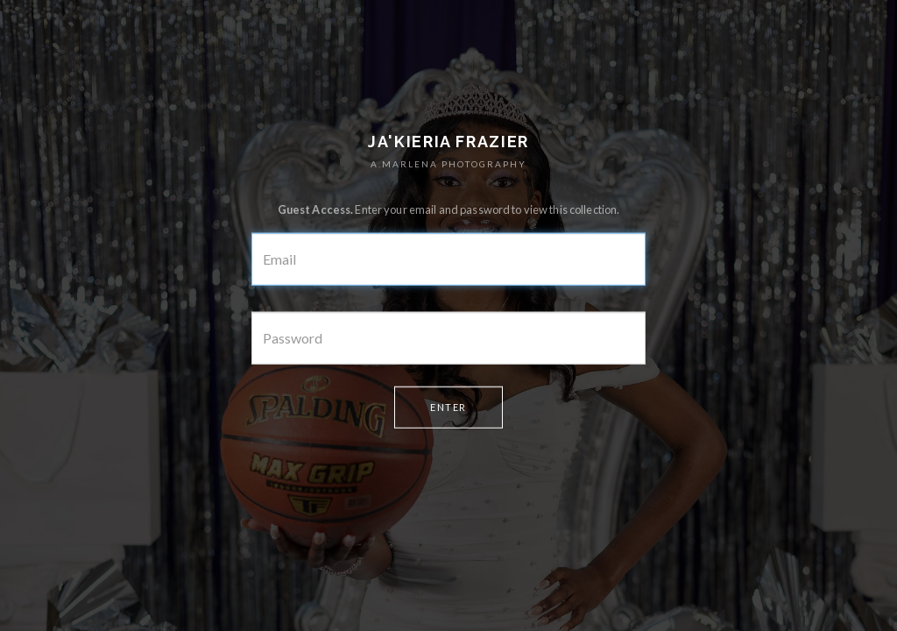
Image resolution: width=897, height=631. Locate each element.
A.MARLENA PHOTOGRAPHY (448, 164)
